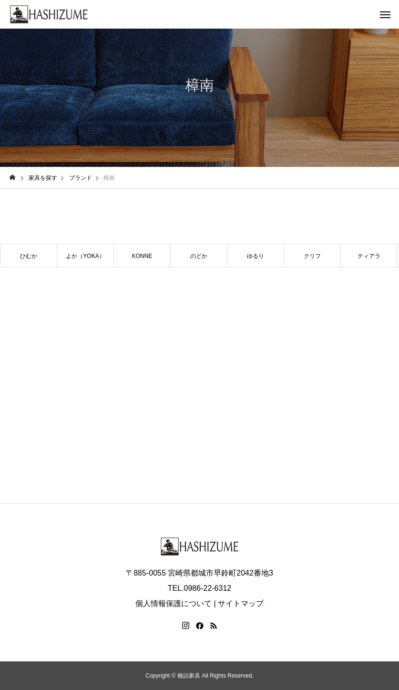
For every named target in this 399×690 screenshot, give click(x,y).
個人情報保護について (173, 603)
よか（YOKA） (85, 256)
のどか (198, 256)
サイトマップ (241, 603)
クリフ (312, 256)
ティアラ (369, 256)
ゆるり (255, 256)
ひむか (28, 256)
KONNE (142, 256)
